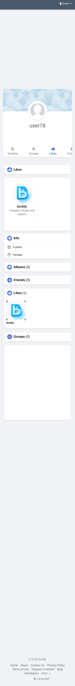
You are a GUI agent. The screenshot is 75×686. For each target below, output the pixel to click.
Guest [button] (66, 3)
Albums (19, 267)
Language (41, 678)
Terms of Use (20, 669)
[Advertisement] (37, 46)
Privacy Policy (56, 665)
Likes (18, 293)
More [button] (46, 673)
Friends (19, 280)
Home (14, 665)
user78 (38, 126)
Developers (31, 673)
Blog (60, 669)
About (24, 665)
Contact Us (37, 665)
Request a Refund (43, 669)
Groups (19, 336)
